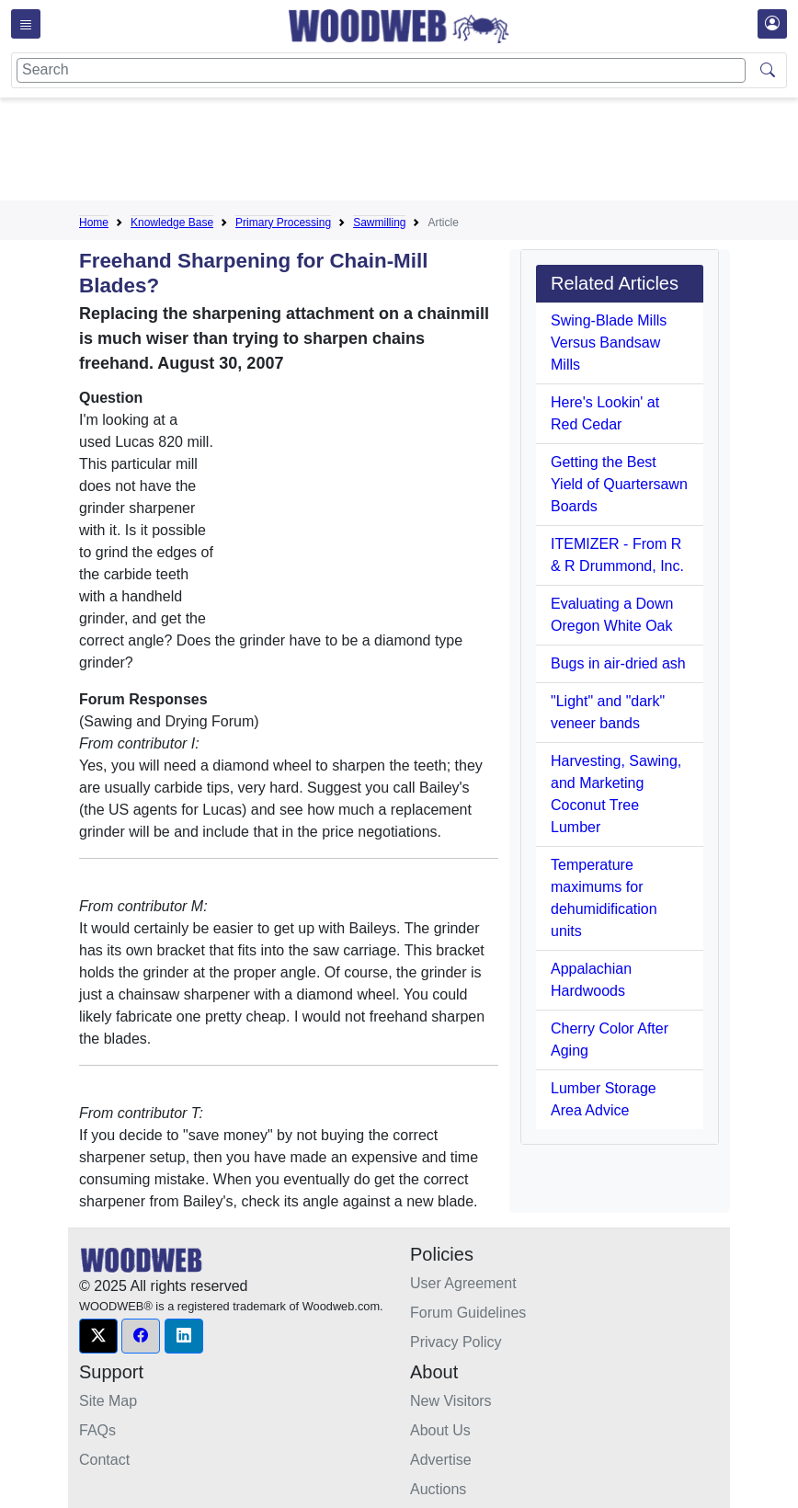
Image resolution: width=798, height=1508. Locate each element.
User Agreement (463, 1283)
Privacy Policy (456, 1342)
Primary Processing (283, 222)
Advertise (441, 1460)
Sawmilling (379, 222)
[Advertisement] (413, 152)
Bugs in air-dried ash (618, 663)
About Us (440, 1430)
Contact (104, 1460)
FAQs (97, 1430)
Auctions (438, 1489)
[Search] (381, 70)
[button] (98, 1336)
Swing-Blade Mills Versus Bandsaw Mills (609, 342)
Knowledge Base (172, 222)
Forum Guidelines (468, 1312)
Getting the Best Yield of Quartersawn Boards (619, 484)
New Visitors (451, 1401)
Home (93, 222)
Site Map (108, 1401)
